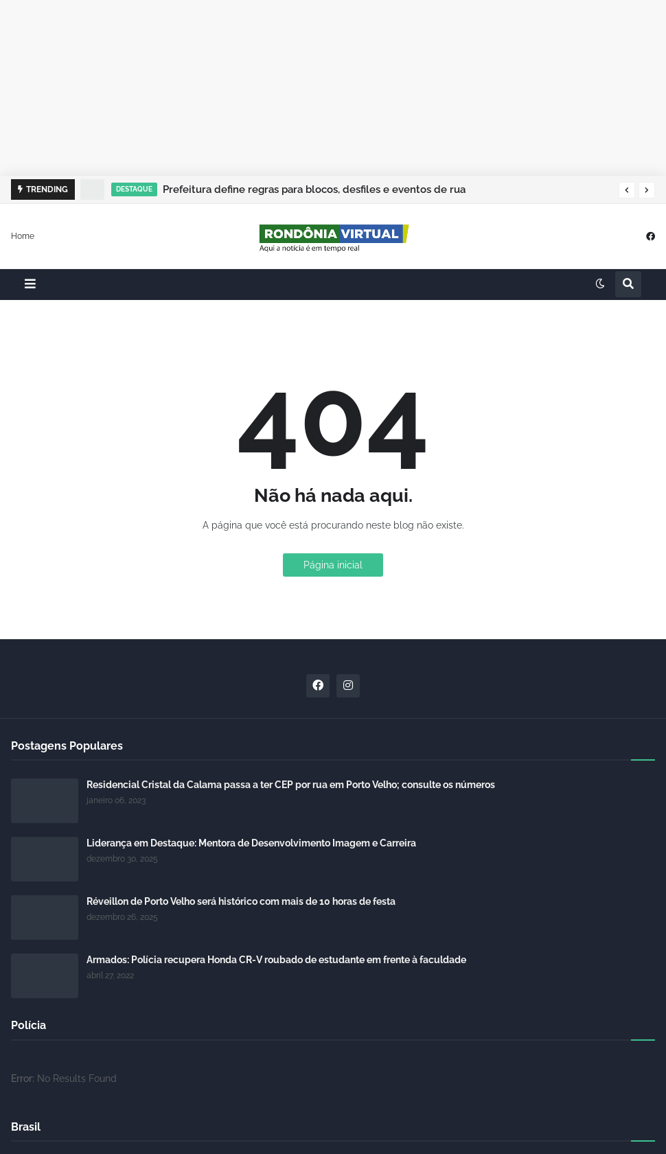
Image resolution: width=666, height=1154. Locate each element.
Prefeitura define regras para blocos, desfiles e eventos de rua (314, 189)
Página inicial (333, 564)
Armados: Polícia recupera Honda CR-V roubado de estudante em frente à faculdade (276, 959)
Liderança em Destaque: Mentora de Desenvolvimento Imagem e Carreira (251, 843)
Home (22, 235)
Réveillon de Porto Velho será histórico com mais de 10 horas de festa (241, 901)
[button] (627, 190)
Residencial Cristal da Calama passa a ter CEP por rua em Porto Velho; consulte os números (291, 784)
